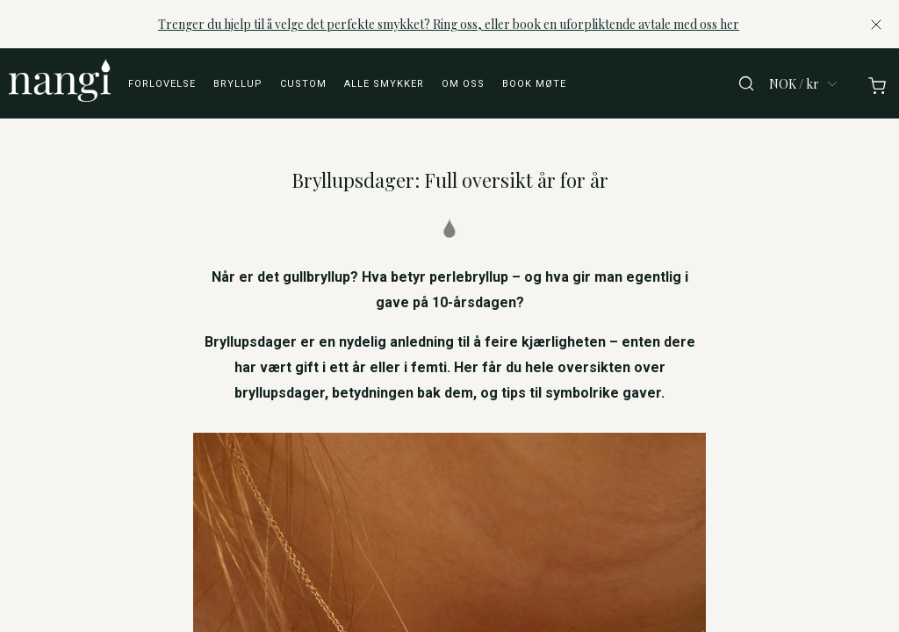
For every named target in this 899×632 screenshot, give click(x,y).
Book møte (534, 84)
